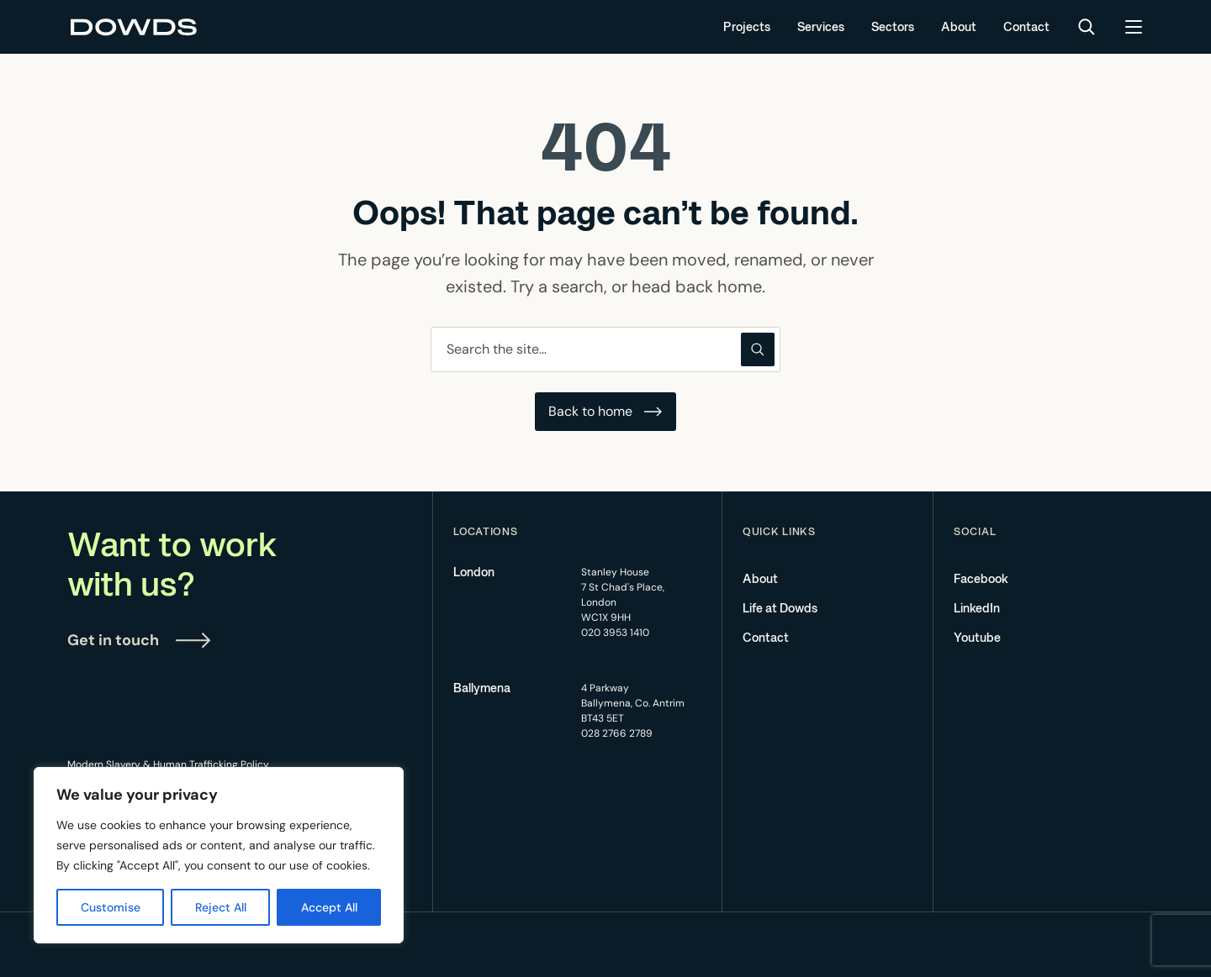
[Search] (1086, 27)
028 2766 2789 (617, 733)
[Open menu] (1134, 27)
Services (820, 27)
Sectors (892, 27)
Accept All (329, 907)
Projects (746, 27)
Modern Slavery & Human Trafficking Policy (168, 764)
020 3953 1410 (615, 632)
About (958, 27)
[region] (219, 855)
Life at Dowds (780, 608)
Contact (1026, 27)
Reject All (220, 907)
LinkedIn (977, 608)
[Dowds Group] (134, 27)
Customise (110, 907)
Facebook (981, 579)
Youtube (977, 637)
